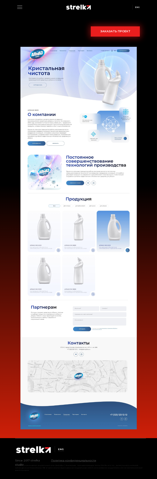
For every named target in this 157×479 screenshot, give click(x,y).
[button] (73, 460)
